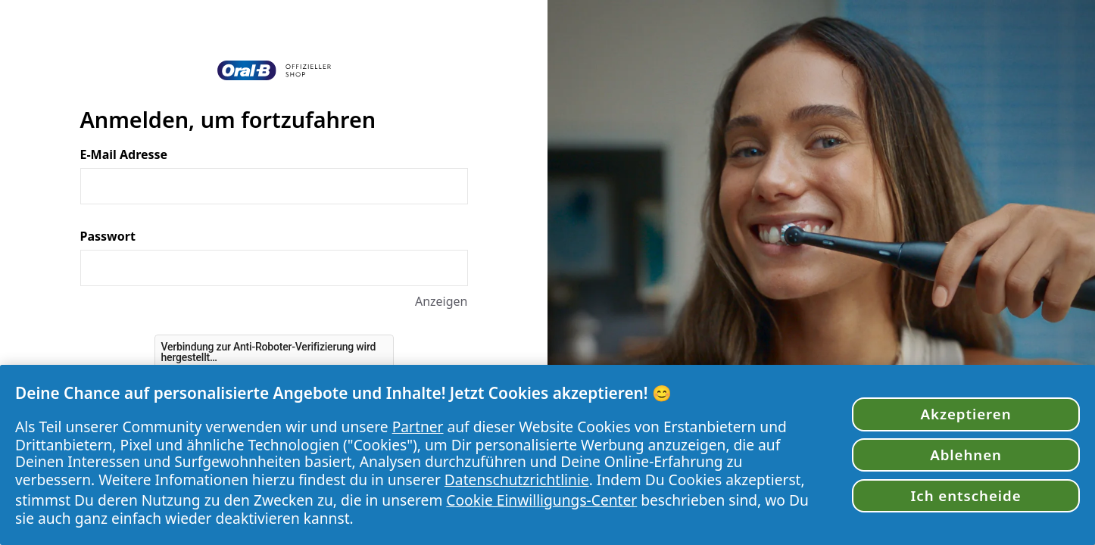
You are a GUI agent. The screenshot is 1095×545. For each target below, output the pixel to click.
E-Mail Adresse (124, 154)
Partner (418, 426)
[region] (547, 455)
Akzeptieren (966, 413)
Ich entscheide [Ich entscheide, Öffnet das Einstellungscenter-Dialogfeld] (965, 495)
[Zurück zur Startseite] (274, 70)
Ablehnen (966, 454)
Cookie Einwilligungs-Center (541, 500)
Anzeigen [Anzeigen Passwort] (441, 301)
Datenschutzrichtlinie (517, 479)
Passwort (108, 236)
